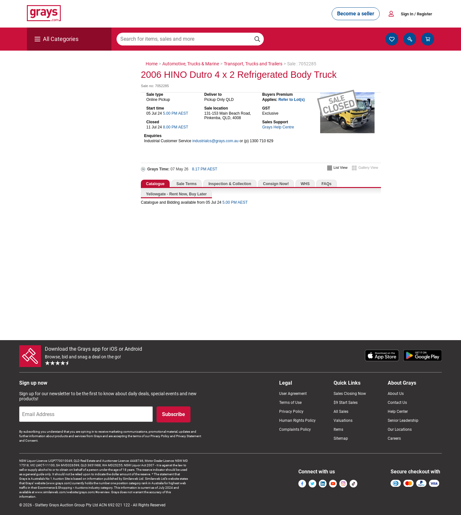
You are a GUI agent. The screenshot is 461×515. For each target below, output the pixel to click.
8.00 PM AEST (175, 127)
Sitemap (341, 438)
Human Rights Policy (297, 420)
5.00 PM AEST (175, 113)
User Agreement (293, 393)
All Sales (341, 411)
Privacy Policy (291, 411)
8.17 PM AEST (204, 169)
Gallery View (368, 167)
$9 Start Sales (346, 402)
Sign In (416, 14)
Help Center (398, 411)
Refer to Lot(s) (292, 99)
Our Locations (400, 429)
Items (338, 429)
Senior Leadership (403, 420)
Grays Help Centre (278, 127)
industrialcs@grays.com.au (215, 141)
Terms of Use (290, 402)
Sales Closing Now (350, 393)
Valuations (343, 420)
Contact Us (397, 402)
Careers (394, 438)
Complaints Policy (295, 429)
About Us (396, 393)
